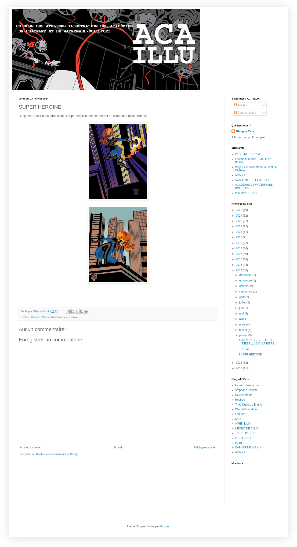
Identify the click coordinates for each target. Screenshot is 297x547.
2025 (239, 210)
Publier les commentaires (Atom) (56, 454)
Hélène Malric (243, 395)
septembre (246, 291)
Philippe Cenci (246, 131)
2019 (239, 243)
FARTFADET (243, 438)
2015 (239, 264)
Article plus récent (31, 447)
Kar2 (238, 419)
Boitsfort (36, 317)
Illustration (56, 317)
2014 (239, 270)
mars (242, 324)
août (242, 297)
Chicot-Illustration (246, 409)
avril (242, 319)
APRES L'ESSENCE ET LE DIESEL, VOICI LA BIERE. (257, 342)
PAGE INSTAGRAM (247, 154)
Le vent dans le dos (247, 385)
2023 (239, 221)
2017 (239, 253)
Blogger (165, 526)
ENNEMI (244, 349)
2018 (239, 248)
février (243, 330)
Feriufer (240, 414)
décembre (246, 275)
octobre (244, 286)
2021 (239, 232)
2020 (239, 237)
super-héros (70, 317)
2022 (239, 226)
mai (242, 313)
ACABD (240, 175)
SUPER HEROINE (250, 354)
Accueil (118, 447)
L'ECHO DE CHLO (246, 428)
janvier (243, 335)
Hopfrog (240, 399)
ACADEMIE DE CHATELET (252, 180)
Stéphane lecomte (246, 390)
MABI (238, 442)
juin (241, 308)
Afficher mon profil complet (248, 137)
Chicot (45, 317)
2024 (239, 215)
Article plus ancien (205, 447)
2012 (239, 368)
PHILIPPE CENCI (246, 193)
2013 (239, 362)
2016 (239, 259)
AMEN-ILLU (242, 423)
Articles (240, 105)
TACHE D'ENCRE (246, 433)
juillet (242, 302)
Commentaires (245, 112)
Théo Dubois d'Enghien (249, 404)
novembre (246, 280)
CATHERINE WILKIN (248, 447)
